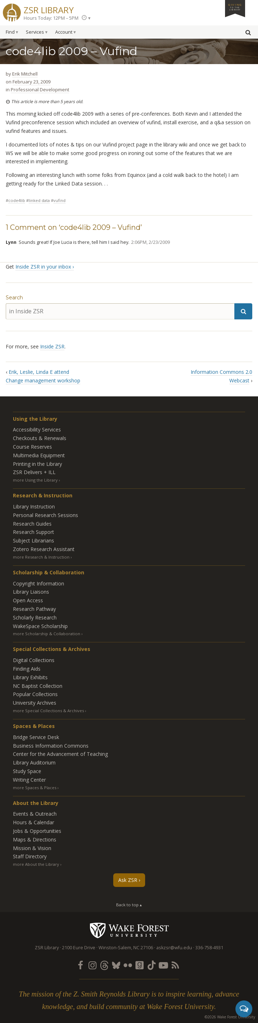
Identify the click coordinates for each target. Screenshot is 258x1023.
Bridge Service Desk (36, 737)
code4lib (16, 200)
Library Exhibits (30, 677)
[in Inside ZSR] (120, 311)
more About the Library (36, 864)
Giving (235, 7)
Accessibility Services (37, 429)
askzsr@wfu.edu (174, 948)
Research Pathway (34, 608)
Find (10, 32)
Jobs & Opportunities (37, 830)
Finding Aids (26, 668)
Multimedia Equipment (39, 455)
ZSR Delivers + (34, 472)
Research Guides (32, 523)
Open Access (28, 600)
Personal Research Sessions (45, 515)
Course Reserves (32, 446)
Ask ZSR (127, 880)
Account (63, 32)
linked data (39, 200)
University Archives (34, 702)
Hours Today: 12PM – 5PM (51, 18)
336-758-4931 (209, 948)
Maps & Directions (34, 839)
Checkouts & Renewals (39, 438)
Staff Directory (30, 856)
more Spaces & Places (34, 787)
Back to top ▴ (129, 904)
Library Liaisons (31, 591)
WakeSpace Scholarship (40, 626)
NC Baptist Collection (37, 685)
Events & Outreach (35, 813)
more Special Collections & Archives (48, 710)
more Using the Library (35, 480)
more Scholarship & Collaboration (46, 633)
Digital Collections (33, 660)
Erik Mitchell (25, 74)
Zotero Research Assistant (44, 549)
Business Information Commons (51, 745)
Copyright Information (38, 583)
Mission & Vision (32, 848)
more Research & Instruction (41, 557)
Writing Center (29, 779)
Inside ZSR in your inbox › (44, 266)
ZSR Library (49, 9)
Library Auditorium (34, 762)
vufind (59, 200)
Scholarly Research (35, 617)
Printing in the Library (37, 463)
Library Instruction (34, 506)
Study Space (27, 771)
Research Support (33, 532)
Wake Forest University (129, 930)
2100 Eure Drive (78, 948)
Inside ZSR (52, 346)
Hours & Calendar (33, 822)
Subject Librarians (33, 540)
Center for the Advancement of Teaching (60, 754)
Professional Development (40, 89)
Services (35, 32)
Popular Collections (35, 694)
